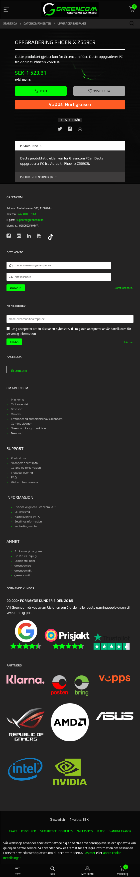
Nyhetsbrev (85, 831)
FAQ (14, 477)
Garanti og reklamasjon (26, 467)
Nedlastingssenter (26, 526)
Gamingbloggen (21, 423)
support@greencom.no (29, 219)
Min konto (17, 399)
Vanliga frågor (120, 831)
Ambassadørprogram (28, 551)
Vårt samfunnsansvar (24, 482)
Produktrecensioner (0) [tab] (36, 177)
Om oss (15, 414)
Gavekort (16, 409)
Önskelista (99, 91)
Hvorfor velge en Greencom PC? (35, 507)
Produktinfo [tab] (29, 145)
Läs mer (129, 342)
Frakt (13, 831)
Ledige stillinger (24, 561)
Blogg (101, 831)
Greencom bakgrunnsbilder (29, 428)
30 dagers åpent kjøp (24, 463)
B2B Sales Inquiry (25, 556)
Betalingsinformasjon (28, 521)
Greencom (19, 371)
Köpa (40, 91)
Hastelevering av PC (27, 516)
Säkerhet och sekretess (56, 831)
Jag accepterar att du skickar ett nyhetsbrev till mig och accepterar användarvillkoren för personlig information (68, 331)
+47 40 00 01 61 (27, 214)
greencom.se (22, 565)
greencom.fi (22, 575)
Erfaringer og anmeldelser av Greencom (37, 419)
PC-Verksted (22, 512)
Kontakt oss (18, 458)
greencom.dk (22, 570)
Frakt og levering (22, 472)
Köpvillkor (28, 831)
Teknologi (17, 433)
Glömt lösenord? (124, 287)
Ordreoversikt (19, 404)
